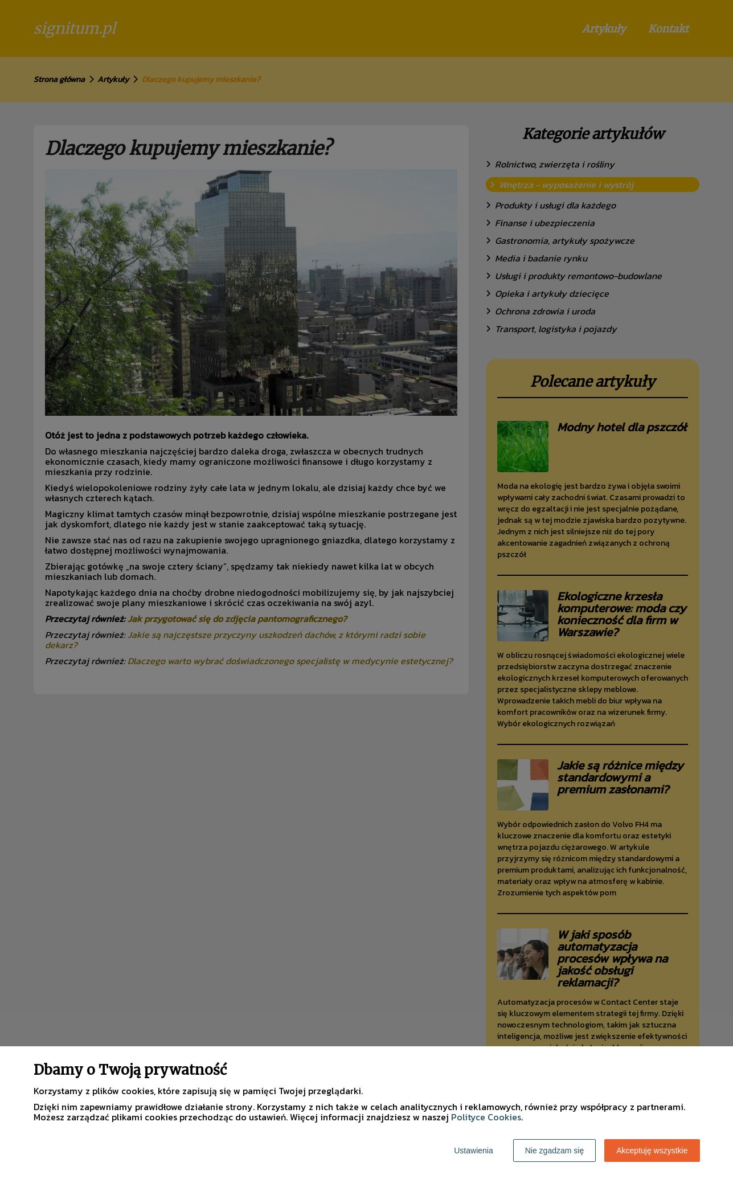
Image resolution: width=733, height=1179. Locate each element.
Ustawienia (473, 1150)
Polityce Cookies (486, 1117)
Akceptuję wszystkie (651, 1150)
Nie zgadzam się (554, 1150)
